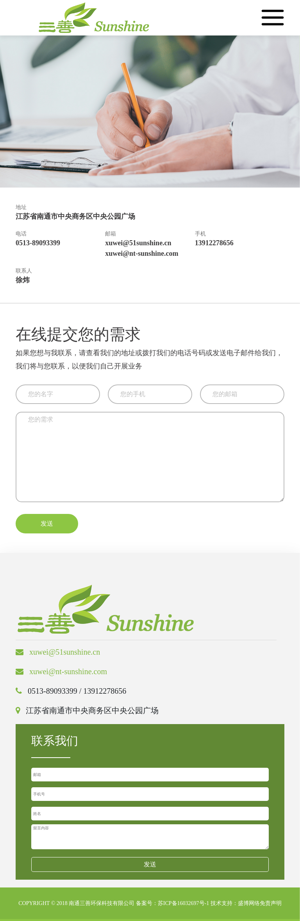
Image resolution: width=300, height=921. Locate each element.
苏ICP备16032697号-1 (183, 903)
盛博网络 (249, 903)
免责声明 (271, 903)
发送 (47, 523)
